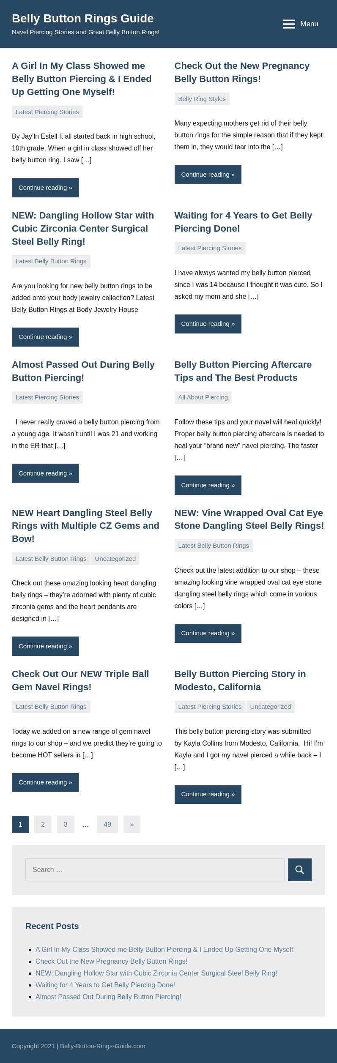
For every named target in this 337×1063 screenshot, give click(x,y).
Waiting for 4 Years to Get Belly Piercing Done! (105, 984)
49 (107, 824)
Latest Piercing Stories (47, 111)
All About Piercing (203, 397)
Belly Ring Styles (202, 98)
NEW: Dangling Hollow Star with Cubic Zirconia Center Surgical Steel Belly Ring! (83, 228)
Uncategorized (115, 558)
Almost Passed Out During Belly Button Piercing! (108, 996)
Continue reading (43, 187)
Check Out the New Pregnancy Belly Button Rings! (111, 961)
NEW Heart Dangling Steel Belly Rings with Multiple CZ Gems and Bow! (85, 525)
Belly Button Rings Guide (83, 18)
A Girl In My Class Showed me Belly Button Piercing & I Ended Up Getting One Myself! (81, 78)
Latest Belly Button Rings (51, 260)
